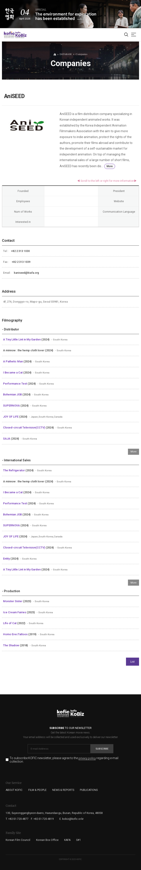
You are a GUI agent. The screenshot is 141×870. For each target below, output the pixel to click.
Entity (6, 558)
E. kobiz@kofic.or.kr (71, 818)
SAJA (7, 438)
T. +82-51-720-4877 (17, 818)
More (110, 166)
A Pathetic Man (13, 361)
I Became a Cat (13, 372)
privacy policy (87, 758)
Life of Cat (10, 623)
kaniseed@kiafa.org (26, 272)
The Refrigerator (14, 470)
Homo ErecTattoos (15, 634)
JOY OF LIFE (11, 416)
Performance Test (15, 383)
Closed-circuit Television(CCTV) (24, 427)
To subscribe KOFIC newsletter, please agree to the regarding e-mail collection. (64, 760)
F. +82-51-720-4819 (42, 818)
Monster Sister (13, 601)
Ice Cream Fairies (15, 612)
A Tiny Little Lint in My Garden (22, 339)
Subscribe (102, 748)
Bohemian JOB (12, 394)
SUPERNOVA (11, 405)
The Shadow (11, 645)
